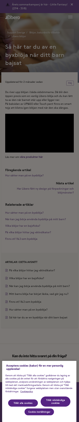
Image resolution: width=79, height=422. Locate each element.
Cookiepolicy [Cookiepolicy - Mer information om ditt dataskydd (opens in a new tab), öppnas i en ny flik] (26, 391)
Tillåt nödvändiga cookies (55, 401)
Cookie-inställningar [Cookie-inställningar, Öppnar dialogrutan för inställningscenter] (39, 412)
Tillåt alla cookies (23, 403)
